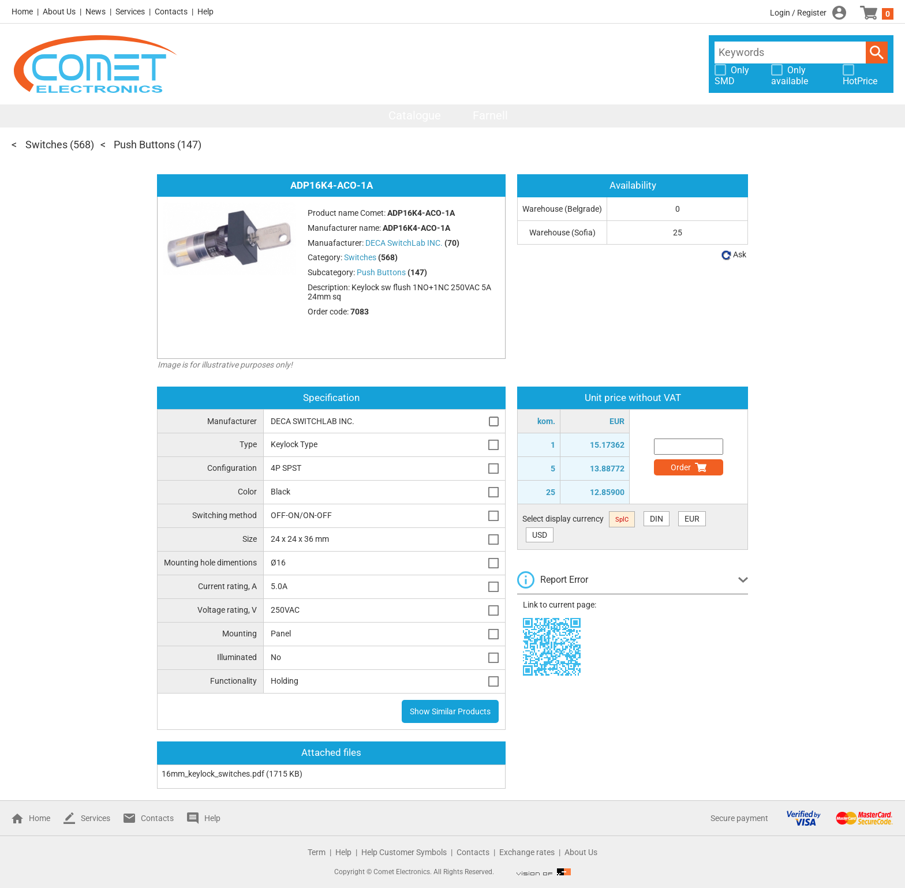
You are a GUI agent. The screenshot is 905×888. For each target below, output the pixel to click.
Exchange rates (527, 852)
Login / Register (798, 12)
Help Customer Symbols (404, 852)
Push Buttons (144, 144)
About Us (59, 11)
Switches (46, 144)
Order (681, 467)
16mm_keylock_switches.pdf (213, 773)
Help (205, 11)
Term (317, 852)
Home (22, 11)
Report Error (564, 579)
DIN (656, 518)
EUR (692, 518)
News (95, 11)
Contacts (171, 11)
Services (130, 11)
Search (877, 52)
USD (539, 534)
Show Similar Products (450, 711)
